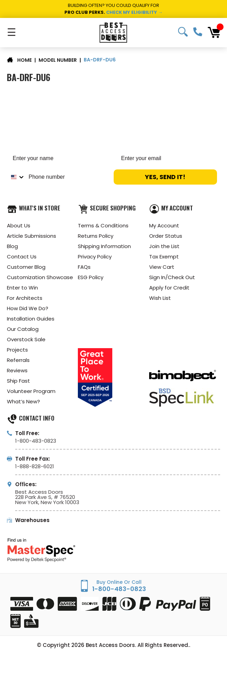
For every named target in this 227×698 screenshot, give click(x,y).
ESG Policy (90, 277)
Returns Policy (95, 235)
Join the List (164, 246)
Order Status (165, 235)
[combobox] (16, 177)
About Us (18, 225)
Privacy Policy (95, 256)
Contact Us (22, 256)
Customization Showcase (40, 277)
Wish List (160, 298)
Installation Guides (30, 318)
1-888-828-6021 (34, 466)
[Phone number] (67, 177)
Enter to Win (22, 287)
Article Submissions (31, 235)
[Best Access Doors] (114, 32)
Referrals (18, 360)
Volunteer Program (31, 391)
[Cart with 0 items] (214, 32)
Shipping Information (104, 246)
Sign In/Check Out (172, 277)
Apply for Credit (169, 287)
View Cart (161, 267)
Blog (12, 246)
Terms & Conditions (103, 225)
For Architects (24, 298)
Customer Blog (26, 267)
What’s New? (23, 401)
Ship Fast (18, 380)
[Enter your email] (167, 158)
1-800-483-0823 (198, 32)
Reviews (17, 370)
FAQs (84, 267)
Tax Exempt (164, 256)
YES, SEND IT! (165, 177)
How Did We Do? (27, 308)
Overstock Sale (26, 339)
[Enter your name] (59, 158)
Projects (17, 349)
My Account (164, 225)
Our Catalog (23, 329)
